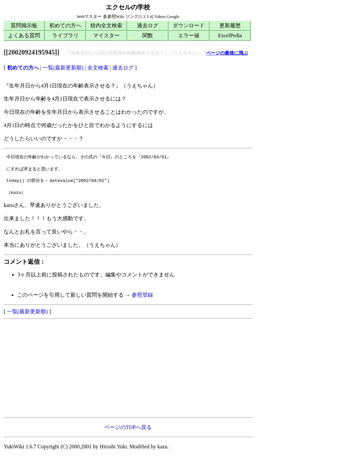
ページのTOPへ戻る (128, 427)
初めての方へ (65, 25)
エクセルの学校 (128, 7)
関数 (147, 35)
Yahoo (159, 16)
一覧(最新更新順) (63, 68)
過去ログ (147, 25)
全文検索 (98, 68)
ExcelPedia (230, 35)
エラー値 (188, 35)
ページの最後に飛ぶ (227, 53)
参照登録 (142, 295)
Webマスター (89, 16)
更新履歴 (230, 25)
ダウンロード (189, 25)
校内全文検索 (106, 25)
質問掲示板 (24, 25)
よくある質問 (24, 35)
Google (173, 16)
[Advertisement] (128, 368)
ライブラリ (65, 35)
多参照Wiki (113, 16)
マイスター (106, 35)
